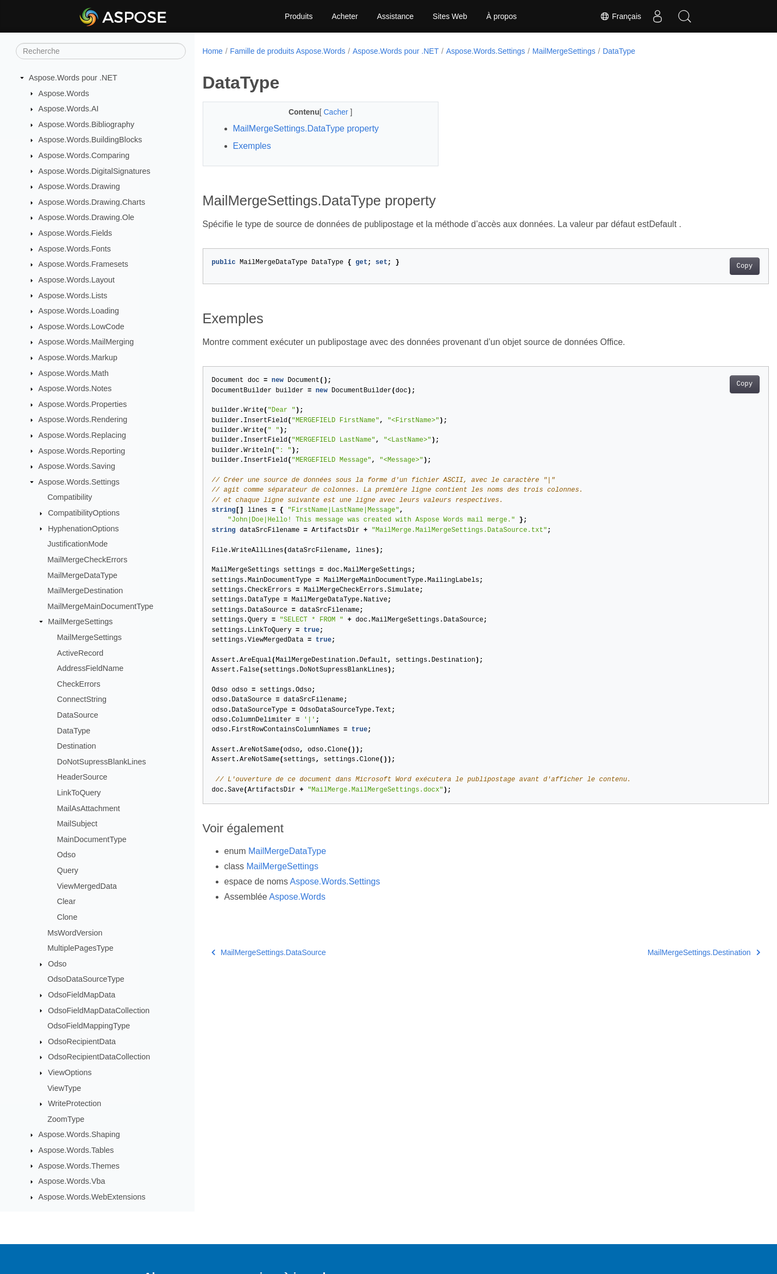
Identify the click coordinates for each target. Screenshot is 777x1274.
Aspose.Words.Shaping (79, 1134)
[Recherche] (101, 51)
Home (213, 51)
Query (67, 870)
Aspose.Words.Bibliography (87, 124)
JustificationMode (77, 543)
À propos (501, 16)
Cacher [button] (329, 112)
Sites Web (450, 16)
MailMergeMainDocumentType (100, 606)
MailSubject (77, 823)
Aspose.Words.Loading (79, 310)
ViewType (64, 1088)
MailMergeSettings (80, 621)
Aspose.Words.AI (69, 108)
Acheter (344, 16)
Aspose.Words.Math (74, 373)
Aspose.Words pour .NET (73, 77)
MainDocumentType (92, 839)
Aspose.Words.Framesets (83, 264)
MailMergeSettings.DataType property (306, 128)
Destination (76, 746)
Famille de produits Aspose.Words (287, 51)
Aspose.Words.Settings (79, 482)
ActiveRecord (80, 653)
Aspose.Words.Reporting (82, 451)
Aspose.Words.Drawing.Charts (92, 202)
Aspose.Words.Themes (79, 1166)
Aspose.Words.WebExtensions (92, 1197)
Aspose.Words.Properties (83, 404)
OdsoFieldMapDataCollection (98, 1010)
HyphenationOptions (83, 528)
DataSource (77, 715)
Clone (67, 917)
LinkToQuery (79, 792)
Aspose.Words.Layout (77, 279)
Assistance (395, 16)
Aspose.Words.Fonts (75, 248)
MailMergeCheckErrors (87, 559)
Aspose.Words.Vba (72, 1181)
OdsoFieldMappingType (88, 1025)
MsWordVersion (74, 932)
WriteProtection (74, 1103)
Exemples (252, 145)
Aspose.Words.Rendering (83, 419)
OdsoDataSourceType (85, 979)
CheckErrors (79, 684)
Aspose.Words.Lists (73, 295)
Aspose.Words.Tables (76, 1150)
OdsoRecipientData (82, 1041)
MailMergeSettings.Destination (665, 952)
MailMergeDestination (85, 590)
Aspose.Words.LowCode (81, 326)
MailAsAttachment (88, 808)
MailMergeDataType (82, 575)
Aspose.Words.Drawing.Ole (87, 217)
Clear (66, 901)
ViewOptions (70, 1072)
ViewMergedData (87, 886)
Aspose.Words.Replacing (82, 435)
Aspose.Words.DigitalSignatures (95, 171)
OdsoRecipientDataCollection (99, 1056)
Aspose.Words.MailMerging (86, 341)
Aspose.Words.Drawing (79, 186)
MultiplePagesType (80, 948)
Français (620, 16)
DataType (74, 730)
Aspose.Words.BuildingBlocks (90, 139)
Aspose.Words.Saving (77, 466)
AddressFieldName (90, 668)
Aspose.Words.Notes (75, 388)
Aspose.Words (64, 93)
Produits (298, 16)
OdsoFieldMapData (81, 994)
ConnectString (81, 699)
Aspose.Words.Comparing (84, 155)
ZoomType (65, 1119)
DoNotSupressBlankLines (101, 761)
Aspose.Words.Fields (75, 233)
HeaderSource (82, 777)
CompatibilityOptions (84, 513)
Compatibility (69, 497)
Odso (66, 854)
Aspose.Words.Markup (78, 357)
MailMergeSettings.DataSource (268, 952)
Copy (705, 266)
